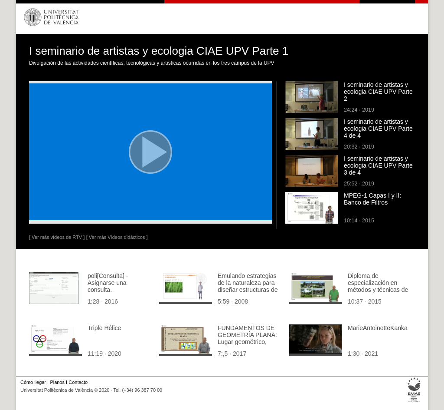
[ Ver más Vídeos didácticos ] (117, 237)
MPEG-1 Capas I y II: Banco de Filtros (372, 199)
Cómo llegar (33, 382)
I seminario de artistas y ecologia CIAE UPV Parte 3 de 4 (378, 165)
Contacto (78, 382)
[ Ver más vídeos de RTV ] (57, 237)
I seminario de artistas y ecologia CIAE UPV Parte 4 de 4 (378, 128)
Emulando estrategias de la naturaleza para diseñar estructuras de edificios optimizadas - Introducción (248, 289)
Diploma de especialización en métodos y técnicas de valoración (378, 286)
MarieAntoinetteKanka (378, 327)
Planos (57, 382)
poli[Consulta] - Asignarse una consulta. (108, 282)
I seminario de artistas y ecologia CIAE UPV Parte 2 (378, 91)
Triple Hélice (104, 327)
